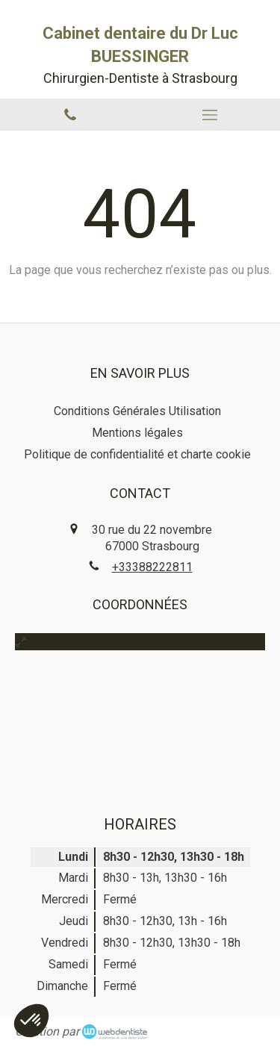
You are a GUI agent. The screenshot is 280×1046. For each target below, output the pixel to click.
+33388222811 (152, 567)
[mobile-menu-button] (210, 115)
